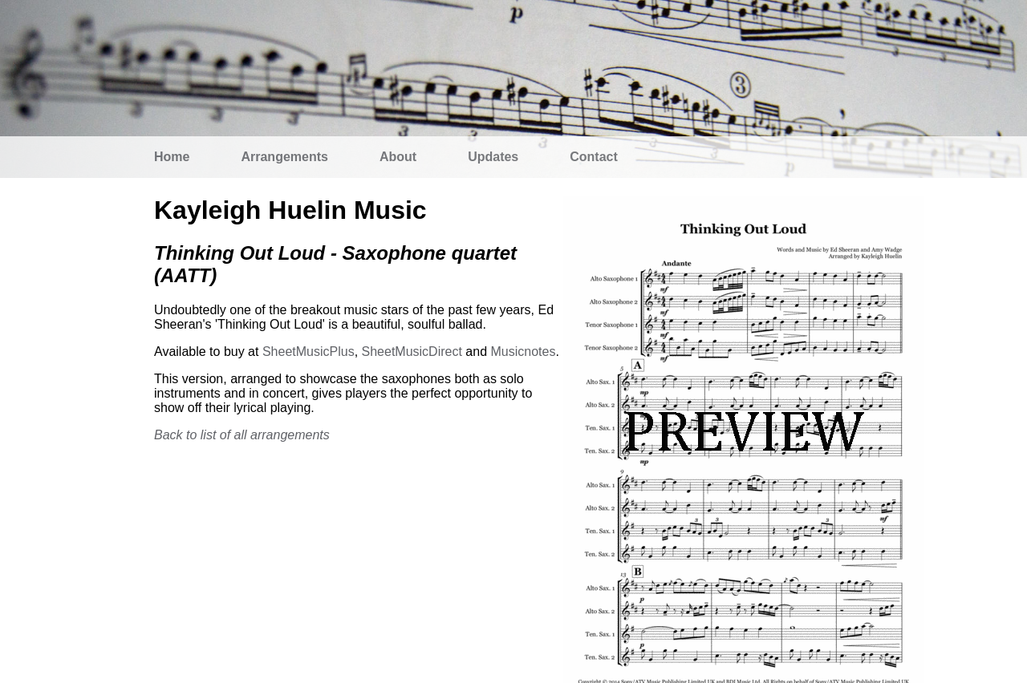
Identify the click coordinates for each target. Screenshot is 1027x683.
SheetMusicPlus (308, 351)
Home (171, 157)
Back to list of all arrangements (242, 435)
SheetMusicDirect (412, 351)
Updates (493, 157)
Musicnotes (522, 351)
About (398, 157)
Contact (594, 157)
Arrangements (284, 157)
